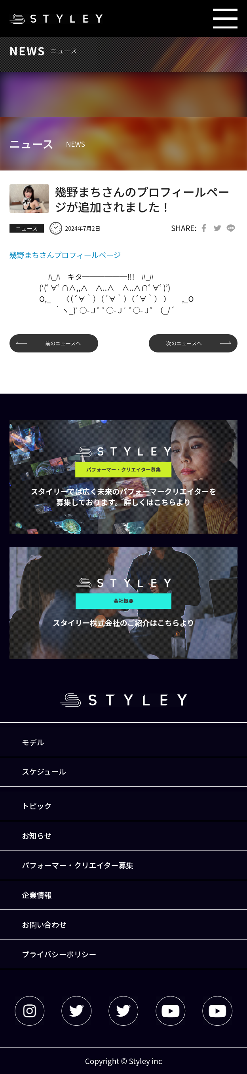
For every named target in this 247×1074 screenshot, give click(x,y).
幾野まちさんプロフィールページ (65, 254)
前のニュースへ (63, 343)
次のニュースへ (184, 343)
